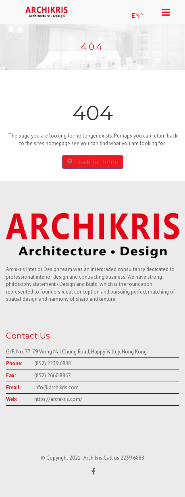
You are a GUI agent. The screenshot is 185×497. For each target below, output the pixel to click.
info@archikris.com (56, 387)
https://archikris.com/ (58, 399)
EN (135, 15)
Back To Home (92, 162)
